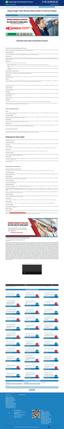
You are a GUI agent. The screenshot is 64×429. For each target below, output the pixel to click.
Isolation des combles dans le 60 (11, 404)
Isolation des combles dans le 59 (11, 407)
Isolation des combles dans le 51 (11, 405)
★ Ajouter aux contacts (44, 423)
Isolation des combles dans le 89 (11, 406)
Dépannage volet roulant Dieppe (10, 400)
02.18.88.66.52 (20, 416)
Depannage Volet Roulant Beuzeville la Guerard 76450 (32, 269)
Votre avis (7, 385)
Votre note (43, 382)
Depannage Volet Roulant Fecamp (11, 4)
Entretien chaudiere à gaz (9, 401)
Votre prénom (26, 382)
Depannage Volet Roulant (54, 4)
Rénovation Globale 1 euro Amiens (11, 403)
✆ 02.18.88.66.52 (50, 2)
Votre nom (7, 382)
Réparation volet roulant (10, 402)
